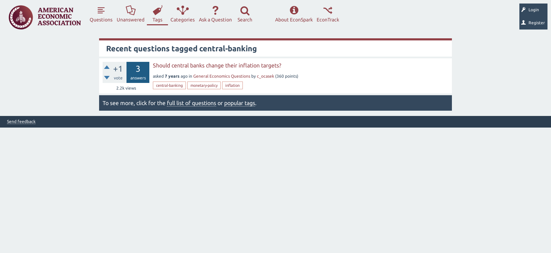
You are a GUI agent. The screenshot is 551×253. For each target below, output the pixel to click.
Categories (182, 19)
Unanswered (130, 19)
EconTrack (328, 19)
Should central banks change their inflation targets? (217, 65)
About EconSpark (294, 19)
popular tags (239, 103)
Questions (101, 19)
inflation (232, 85)
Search (245, 19)
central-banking (169, 85)
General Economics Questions (221, 76)
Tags (157, 19)
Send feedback (21, 121)
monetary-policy (204, 85)
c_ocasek (265, 76)
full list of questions (191, 103)
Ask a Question (215, 19)
